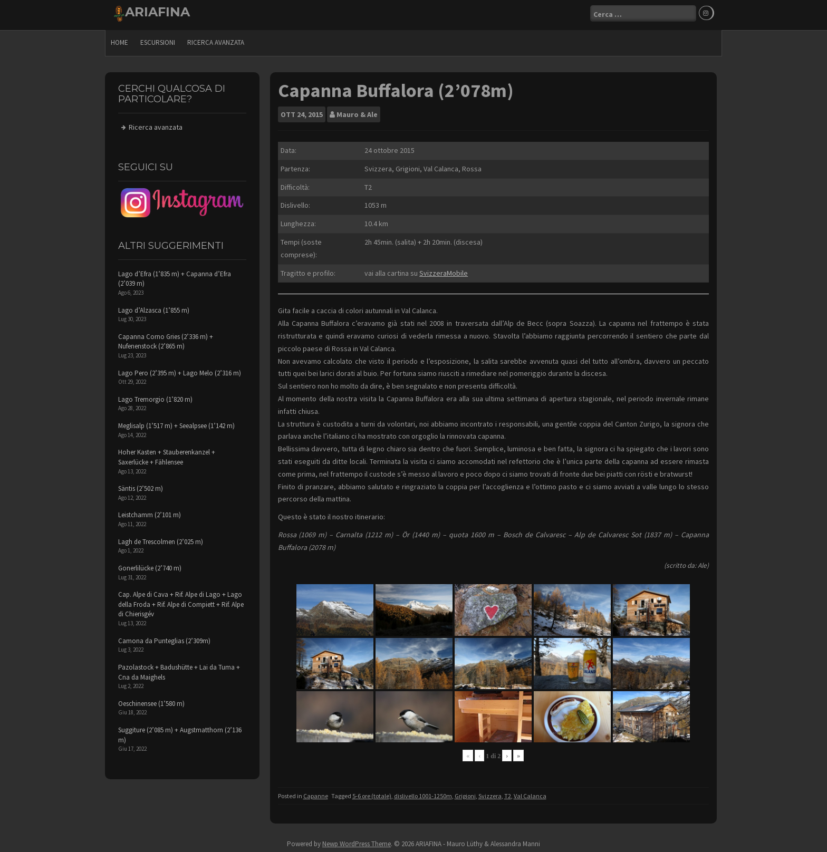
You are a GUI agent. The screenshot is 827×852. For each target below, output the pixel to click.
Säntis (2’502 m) (140, 485)
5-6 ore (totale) (371, 793)
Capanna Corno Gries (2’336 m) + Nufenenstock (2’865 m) (165, 339)
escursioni (157, 39)
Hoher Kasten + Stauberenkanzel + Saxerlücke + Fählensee (166, 455)
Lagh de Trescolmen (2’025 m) (160, 539)
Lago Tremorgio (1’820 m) (155, 396)
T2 (507, 793)
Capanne (315, 793)
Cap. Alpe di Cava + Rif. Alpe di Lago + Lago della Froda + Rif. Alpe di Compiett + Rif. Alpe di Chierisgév (181, 601)
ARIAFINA (157, 12)
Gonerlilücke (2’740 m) (149, 565)
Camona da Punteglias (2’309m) (164, 638)
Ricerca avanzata (215, 39)
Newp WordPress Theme (356, 841)
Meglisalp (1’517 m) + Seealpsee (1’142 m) (176, 423)
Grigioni (465, 793)
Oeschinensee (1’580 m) (151, 700)
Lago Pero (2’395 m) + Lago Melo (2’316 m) (179, 370)
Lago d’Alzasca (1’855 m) (153, 307)
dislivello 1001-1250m (423, 793)
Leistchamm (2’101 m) (149, 512)
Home (119, 39)
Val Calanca (530, 793)
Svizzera (490, 793)
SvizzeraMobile (443, 270)
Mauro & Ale (357, 112)
